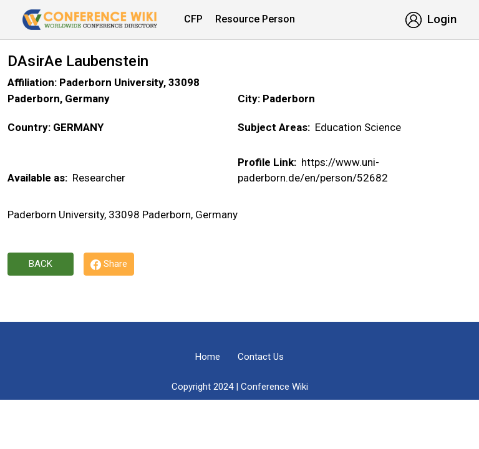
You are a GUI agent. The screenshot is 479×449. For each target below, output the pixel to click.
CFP (193, 19)
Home (207, 356)
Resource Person (255, 19)
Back (40, 263)
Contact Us (261, 356)
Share (108, 264)
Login (431, 19)
